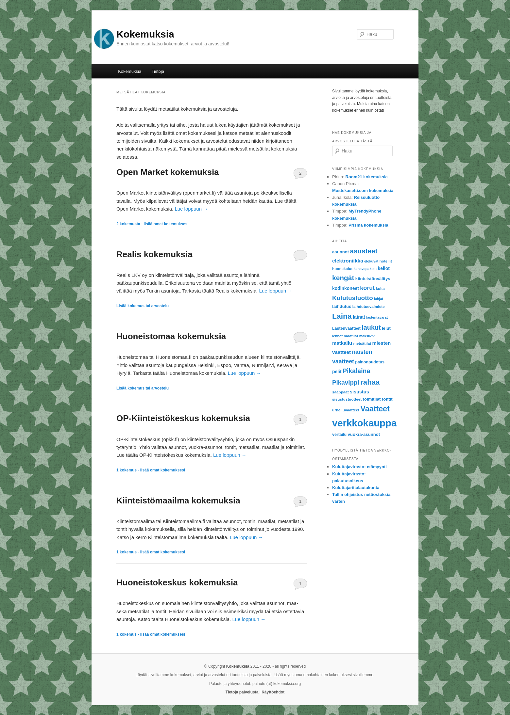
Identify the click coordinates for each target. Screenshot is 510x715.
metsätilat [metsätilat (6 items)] (362, 343)
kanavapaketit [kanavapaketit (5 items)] (365, 269)
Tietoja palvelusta (242, 692)
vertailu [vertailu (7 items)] (339, 434)
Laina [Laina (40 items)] (342, 316)
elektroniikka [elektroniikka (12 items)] (347, 260)
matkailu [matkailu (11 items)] (342, 343)
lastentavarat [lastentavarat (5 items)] (377, 317)
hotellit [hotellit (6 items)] (386, 261)
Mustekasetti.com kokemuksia (362, 190)
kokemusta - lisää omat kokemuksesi (152, 224)
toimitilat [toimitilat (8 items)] (372, 399)
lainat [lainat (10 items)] (359, 317)
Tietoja (158, 71)
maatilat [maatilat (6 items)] (351, 336)
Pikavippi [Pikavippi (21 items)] (345, 382)
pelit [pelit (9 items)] (337, 371)
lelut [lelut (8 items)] (386, 328)
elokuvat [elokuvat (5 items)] (371, 261)
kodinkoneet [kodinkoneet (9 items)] (345, 288)
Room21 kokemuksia (366, 176)
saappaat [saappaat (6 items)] (340, 392)
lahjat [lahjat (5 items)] (378, 299)
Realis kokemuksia (154, 254)
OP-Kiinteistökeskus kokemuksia (183, 418)
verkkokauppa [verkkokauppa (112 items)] (364, 423)
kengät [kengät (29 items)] (343, 277)
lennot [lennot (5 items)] (337, 336)
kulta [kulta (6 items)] (380, 288)
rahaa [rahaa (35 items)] (370, 382)
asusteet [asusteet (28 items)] (364, 251)
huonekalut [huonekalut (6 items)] (342, 268)
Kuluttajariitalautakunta (355, 487)
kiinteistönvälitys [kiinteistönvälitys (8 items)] (372, 278)
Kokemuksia (145, 34)
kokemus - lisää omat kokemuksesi (150, 470)
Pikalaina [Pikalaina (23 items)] (356, 370)
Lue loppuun (191, 209)
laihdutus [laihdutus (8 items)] (341, 306)
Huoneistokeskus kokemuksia (177, 582)
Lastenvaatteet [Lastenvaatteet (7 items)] (346, 328)
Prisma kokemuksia (368, 225)
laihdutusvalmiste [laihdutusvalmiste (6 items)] (368, 306)
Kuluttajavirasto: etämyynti (359, 466)
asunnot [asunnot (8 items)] (340, 251)
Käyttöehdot (273, 692)
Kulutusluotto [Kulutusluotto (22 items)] (352, 297)
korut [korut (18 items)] (367, 288)
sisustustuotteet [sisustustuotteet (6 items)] (347, 399)
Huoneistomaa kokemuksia (171, 336)
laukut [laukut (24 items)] (371, 327)
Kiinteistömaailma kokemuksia (178, 500)
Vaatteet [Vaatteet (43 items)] (374, 409)
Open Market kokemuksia (167, 172)
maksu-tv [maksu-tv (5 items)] (367, 336)
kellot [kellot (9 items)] (384, 268)
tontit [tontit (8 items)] (387, 399)
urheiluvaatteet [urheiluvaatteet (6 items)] (345, 410)
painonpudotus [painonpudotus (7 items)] (369, 362)
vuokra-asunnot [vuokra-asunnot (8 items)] (364, 434)
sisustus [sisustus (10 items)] (359, 391)
